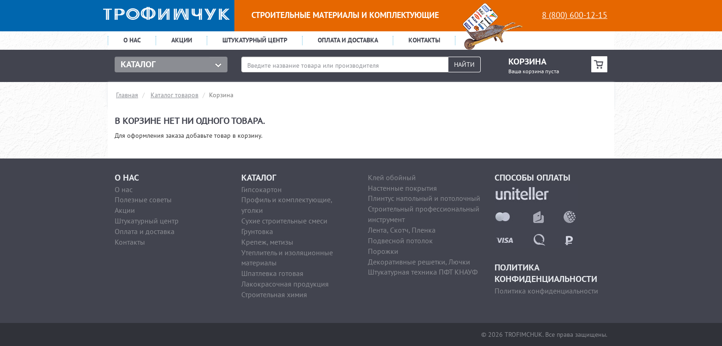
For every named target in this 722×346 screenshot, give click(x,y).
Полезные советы (143, 199)
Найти (464, 64)
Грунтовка (257, 231)
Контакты (424, 40)
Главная (127, 95)
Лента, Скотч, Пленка (402, 230)
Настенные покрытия (402, 188)
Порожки (383, 251)
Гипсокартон (261, 189)
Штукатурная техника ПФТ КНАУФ (422, 271)
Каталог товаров (174, 95)
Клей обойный (392, 177)
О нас (132, 40)
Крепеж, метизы (267, 241)
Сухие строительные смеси (284, 220)
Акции (181, 40)
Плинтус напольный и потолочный (424, 198)
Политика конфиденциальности (546, 290)
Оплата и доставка (348, 40)
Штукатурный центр (254, 40)
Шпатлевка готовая (272, 273)
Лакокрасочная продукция (285, 283)
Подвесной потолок (400, 240)
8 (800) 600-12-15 (574, 15)
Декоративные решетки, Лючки (419, 261)
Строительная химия (274, 294)
